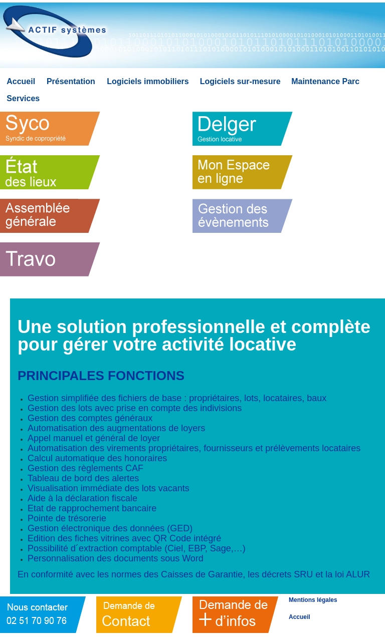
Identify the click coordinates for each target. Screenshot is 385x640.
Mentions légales (313, 599)
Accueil (299, 616)
